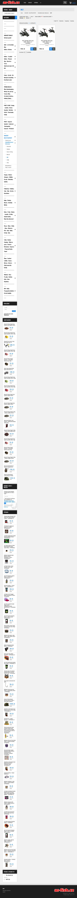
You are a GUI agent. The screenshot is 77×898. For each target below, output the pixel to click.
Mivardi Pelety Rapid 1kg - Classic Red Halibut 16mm (9, 325)
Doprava (36, 2)
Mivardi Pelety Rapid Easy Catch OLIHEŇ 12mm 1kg (9, 351)
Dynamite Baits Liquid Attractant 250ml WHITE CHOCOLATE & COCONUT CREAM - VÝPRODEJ (9, 752)
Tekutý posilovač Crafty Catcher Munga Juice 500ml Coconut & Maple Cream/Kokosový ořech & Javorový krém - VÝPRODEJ (9, 730)
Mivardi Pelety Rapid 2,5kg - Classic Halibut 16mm (9, 458)
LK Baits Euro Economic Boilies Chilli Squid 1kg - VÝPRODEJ (9, 813)
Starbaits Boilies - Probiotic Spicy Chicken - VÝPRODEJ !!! (9, 860)
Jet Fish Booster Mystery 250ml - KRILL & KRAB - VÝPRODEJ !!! (9, 831)
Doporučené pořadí (47, 16)
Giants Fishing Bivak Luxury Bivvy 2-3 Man (8, 475)
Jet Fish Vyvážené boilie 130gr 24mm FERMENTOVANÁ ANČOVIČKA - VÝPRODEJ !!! (9, 606)
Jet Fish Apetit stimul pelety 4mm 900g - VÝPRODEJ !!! (9, 663)
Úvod (25, 2)
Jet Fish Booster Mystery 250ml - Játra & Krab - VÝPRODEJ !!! (9, 617)
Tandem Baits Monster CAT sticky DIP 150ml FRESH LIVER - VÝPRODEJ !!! (9, 517)
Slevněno (61, 21)
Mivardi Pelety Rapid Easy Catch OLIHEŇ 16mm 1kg (9, 439)
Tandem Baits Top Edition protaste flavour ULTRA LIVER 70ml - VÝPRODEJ (9, 672)
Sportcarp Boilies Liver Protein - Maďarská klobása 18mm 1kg (10, 421)
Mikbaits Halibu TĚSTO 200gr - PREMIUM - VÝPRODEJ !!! (9, 841)
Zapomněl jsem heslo (8, 313)
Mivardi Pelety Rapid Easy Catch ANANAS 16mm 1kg (9, 333)
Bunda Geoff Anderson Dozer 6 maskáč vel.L (9, 466)
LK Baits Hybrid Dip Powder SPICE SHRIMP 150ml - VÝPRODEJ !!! (10, 537)
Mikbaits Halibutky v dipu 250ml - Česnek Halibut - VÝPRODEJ (9, 782)
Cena (32, 16)
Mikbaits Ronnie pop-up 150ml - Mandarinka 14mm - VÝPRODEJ (9, 690)
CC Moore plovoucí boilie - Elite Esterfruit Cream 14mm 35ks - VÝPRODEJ (9, 546)
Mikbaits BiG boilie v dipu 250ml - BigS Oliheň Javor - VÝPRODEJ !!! (10, 636)
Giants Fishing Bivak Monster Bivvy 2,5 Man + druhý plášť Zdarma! (9, 700)
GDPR (4, 891)
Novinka (72, 21)
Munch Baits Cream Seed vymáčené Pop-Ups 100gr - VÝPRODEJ (9, 626)
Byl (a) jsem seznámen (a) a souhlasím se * (9, 500)
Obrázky (21, 18)
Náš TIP (56, 21)
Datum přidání (38, 16)
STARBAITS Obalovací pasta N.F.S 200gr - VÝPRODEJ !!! (9, 527)
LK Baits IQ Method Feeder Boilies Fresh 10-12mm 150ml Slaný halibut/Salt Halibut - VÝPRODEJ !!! (9, 793)
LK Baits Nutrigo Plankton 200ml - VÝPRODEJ (9, 822)
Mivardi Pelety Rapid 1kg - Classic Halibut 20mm (9, 395)
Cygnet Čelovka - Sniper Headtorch (9, 773)
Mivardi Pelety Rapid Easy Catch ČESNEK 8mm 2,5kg (10, 378)
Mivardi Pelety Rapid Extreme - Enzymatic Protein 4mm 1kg (8, 359)
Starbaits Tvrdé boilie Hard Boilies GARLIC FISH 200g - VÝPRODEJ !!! (9, 710)
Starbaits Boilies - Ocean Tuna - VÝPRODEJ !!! (9, 586)
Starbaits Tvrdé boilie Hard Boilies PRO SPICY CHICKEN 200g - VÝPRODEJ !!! (9, 763)
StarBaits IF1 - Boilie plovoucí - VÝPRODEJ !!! (9, 719)
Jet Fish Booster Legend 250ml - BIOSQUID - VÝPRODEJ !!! (9, 577)
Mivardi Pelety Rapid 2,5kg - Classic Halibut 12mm (9, 412)
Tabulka (27, 18)
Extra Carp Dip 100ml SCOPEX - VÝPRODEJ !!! (9, 654)
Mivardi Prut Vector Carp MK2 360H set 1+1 (9, 342)
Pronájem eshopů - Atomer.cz (69, 894)
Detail (11, 329)
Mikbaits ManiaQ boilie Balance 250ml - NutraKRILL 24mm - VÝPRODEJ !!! (9, 557)
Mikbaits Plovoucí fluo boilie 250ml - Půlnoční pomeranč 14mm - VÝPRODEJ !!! (10, 850)
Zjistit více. (6, 506)
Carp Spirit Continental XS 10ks (9, 681)
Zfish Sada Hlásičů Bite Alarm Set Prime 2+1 (9, 369)
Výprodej (67, 21)
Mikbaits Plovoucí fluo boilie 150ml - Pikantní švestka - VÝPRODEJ (10, 741)
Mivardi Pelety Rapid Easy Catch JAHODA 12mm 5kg (9, 386)
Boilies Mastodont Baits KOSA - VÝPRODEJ (9, 646)
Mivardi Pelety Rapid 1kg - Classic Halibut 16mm (9, 404)
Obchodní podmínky (6, 890)
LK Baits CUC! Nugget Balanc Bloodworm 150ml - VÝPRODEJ (9, 595)
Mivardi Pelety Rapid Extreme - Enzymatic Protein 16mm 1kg (8, 448)
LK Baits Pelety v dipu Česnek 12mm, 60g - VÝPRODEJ (8, 567)
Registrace (6, 315)
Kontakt (30, 2)
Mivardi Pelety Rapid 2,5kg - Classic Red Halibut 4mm (9, 431)
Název (27, 16)
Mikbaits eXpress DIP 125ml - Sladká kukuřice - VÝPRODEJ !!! (9, 803)
